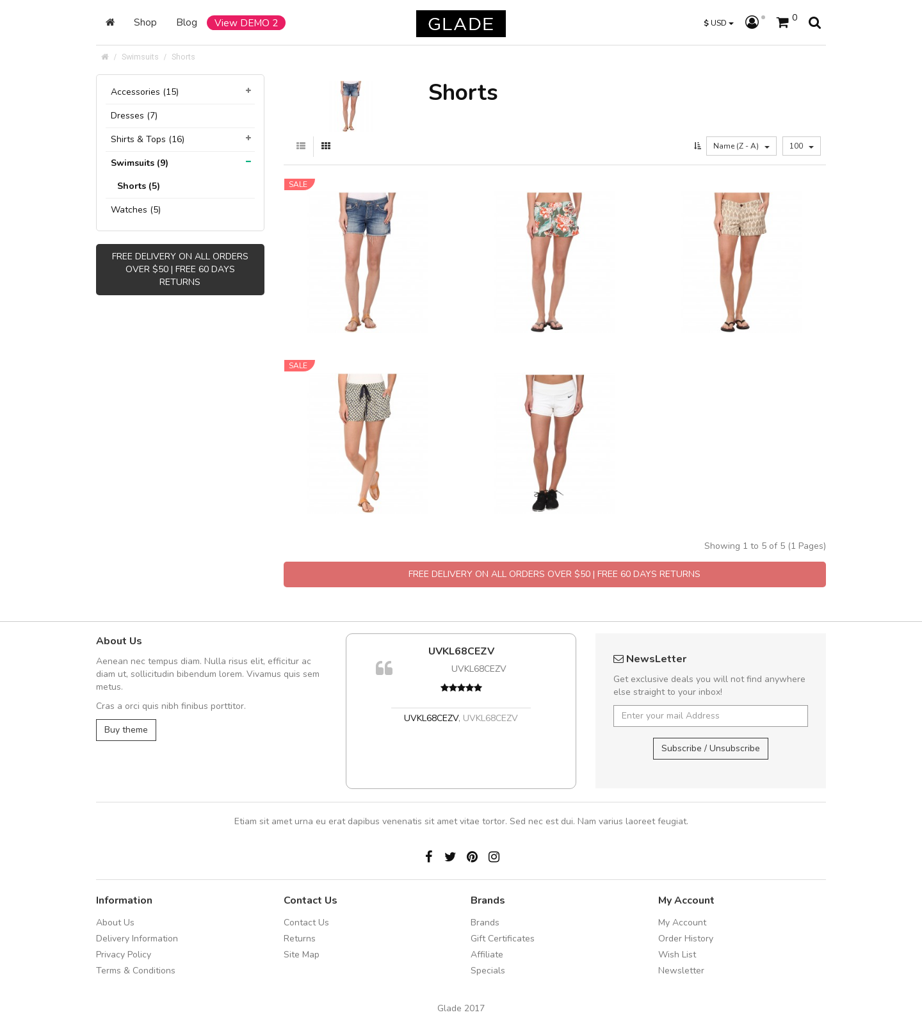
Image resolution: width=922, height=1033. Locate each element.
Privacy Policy (123, 954)
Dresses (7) (134, 116)
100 (801, 146)
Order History (685, 938)
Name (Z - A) (741, 146)
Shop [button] (145, 22)
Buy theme (126, 730)
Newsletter (681, 970)
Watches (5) (136, 210)
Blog (186, 22)
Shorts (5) (138, 186)
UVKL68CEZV (461, 651)
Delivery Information (137, 938)
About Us (115, 922)
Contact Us (306, 922)
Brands (485, 922)
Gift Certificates (503, 938)
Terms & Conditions (135, 970)
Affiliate (487, 954)
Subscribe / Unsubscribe (710, 748)
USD (719, 22)
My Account (682, 922)
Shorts (183, 56)
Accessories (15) (145, 92)
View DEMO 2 (246, 22)
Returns (300, 938)
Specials (488, 970)
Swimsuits (140, 56)
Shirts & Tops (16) (147, 139)
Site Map (301, 954)
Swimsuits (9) (139, 163)
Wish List (677, 954)
